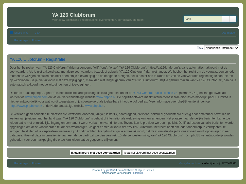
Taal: (200, 47)
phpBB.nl (138, 173)
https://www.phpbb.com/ (26, 106)
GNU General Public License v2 (155, 93)
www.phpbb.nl (105, 97)
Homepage (21, 163)
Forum (36, 163)
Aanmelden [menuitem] (229, 32)
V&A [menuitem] (37, 32)
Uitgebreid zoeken (233, 19)
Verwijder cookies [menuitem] (190, 163)
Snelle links (21, 32)
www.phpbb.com (36, 97)
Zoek (226, 19)
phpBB (110, 170)
